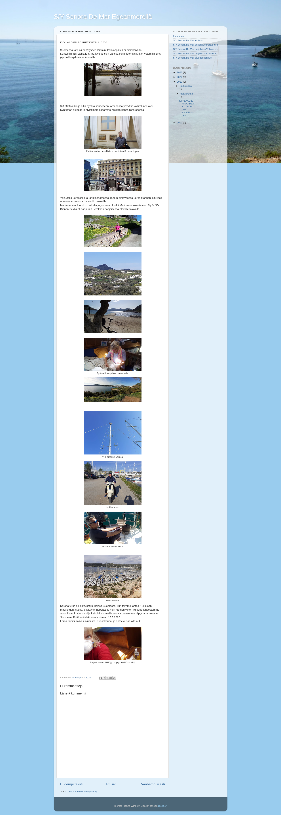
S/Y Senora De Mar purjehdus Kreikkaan (195, 53)
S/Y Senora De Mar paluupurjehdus (192, 57)
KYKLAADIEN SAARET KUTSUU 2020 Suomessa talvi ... (186, 108)
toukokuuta (186, 86)
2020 (180, 81)
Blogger (162, 806)
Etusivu (111, 784)
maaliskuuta (186, 93)
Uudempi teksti (71, 784)
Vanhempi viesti (153, 784)
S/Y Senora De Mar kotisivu (188, 40)
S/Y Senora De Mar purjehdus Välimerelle (195, 49)
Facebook (178, 36)
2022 (180, 77)
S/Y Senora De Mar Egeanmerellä (103, 16)
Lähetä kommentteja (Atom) (82, 791)
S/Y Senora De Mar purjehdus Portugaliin (195, 44)
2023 (180, 72)
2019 (180, 122)
